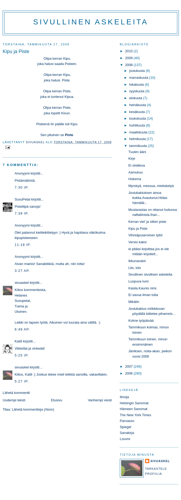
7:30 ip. (22, 187)
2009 (129, 58)
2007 (129, 366)
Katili (18, 341)
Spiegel (125, 427)
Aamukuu (135, 172)
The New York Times (135, 415)
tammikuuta (138, 146)
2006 (129, 373)
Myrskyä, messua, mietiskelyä (151, 186)
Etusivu (56, 400)
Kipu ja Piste (137, 229)
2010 (129, 51)
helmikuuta (138, 139)
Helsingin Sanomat (134, 403)
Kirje (131, 158)
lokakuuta (137, 84)
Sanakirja (127, 433)
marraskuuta (139, 78)
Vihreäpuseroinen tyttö (145, 235)
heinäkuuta (138, 105)
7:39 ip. (22, 213)
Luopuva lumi (138, 281)
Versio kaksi (137, 242)
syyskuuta (137, 91)
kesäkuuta (137, 112)
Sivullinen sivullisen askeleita (150, 274)
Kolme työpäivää (141, 321)
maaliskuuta (138, 132)
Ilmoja (124, 397)
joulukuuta (137, 71)
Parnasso (127, 421)
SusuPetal (22, 199)
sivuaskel (22, 283)
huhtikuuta (137, 125)
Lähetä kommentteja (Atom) (33, 409)
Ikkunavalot (137, 261)
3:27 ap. (22, 271)
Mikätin (133, 302)
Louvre (125, 439)
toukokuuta (138, 118)
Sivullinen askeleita (91, 22)
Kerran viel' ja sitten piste (147, 222)
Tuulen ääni (137, 152)
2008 (129, 65)
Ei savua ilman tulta (143, 295)
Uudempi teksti (14, 400)
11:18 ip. (23, 245)
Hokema (134, 179)
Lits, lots (134, 268)
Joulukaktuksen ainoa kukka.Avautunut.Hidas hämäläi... (147, 198)
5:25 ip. (22, 355)
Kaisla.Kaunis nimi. (142, 288)
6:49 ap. (22, 329)
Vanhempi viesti (100, 400)
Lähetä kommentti (16, 393)
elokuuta (136, 98)
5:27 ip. (22, 381)
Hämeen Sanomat (133, 409)
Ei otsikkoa (136, 165)
